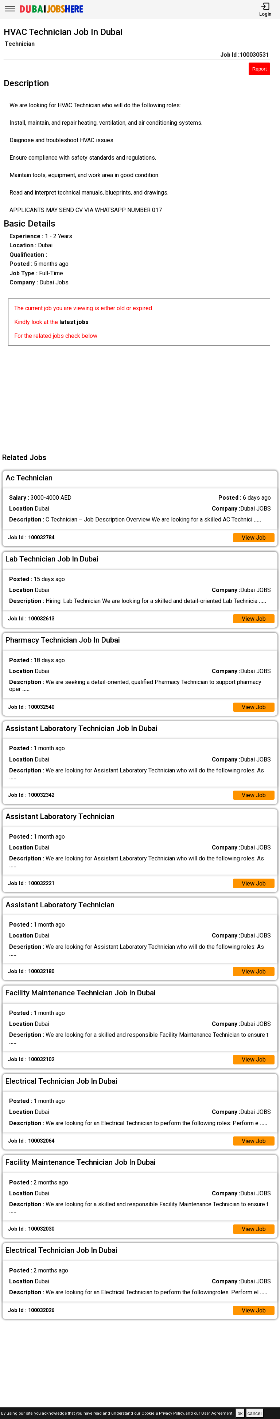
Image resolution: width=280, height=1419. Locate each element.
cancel (255, 1413)
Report (259, 69)
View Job (254, 537)
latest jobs (74, 322)
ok (239, 1413)
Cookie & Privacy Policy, (163, 1413)
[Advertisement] (142, 396)
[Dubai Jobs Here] (51, 12)
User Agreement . (217, 1413)
